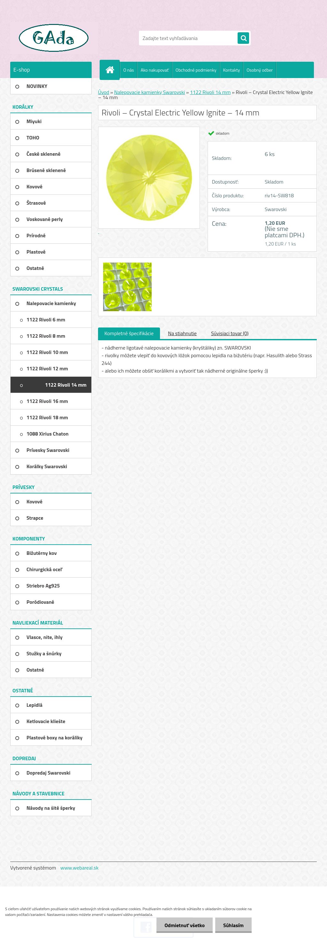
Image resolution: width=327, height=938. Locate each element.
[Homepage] (112, 70)
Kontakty (231, 70)
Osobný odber (260, 70)
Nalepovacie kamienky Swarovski (149, 92)
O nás (128, 70)
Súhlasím (233, 925)
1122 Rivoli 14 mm (210, 92)
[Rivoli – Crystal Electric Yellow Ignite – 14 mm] (127, 263)
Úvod (103, 92)
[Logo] (54, 38)
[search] (243, 38)
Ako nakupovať (155, 70)
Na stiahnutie (182, 333)
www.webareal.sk (79, 867)
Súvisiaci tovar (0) (229, 333)
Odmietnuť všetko (184, 925)
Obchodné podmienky (196, 70)
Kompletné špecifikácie (129, 333)
